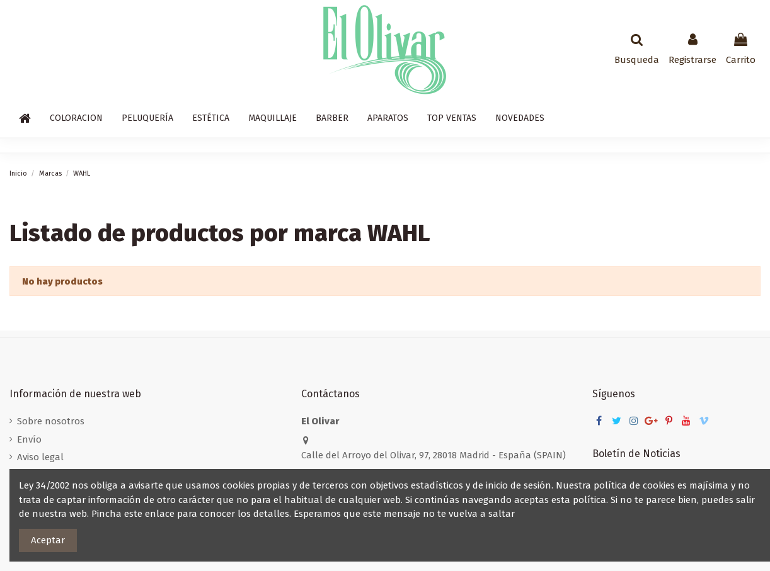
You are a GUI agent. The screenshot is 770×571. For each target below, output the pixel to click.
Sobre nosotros (50, 421)
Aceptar (48, 540)
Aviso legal (40, 457)
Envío (29, 439)
